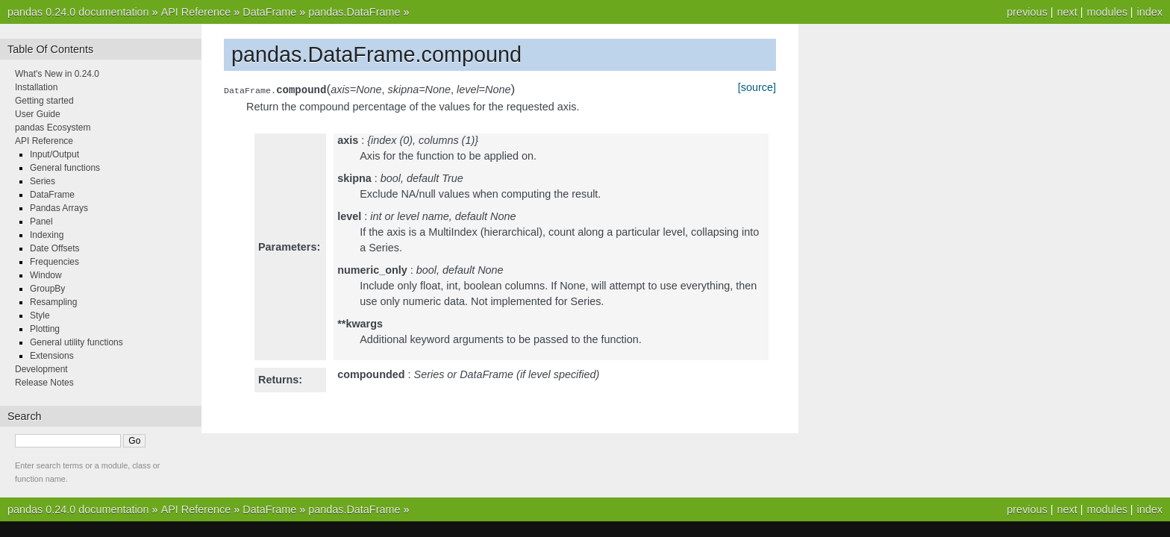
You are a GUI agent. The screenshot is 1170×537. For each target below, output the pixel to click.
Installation (36, 87)
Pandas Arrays (59, 208)
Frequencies (54, 262)
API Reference (196, 12)
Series (42, 181)
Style (40, 315)
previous (1027, 12)
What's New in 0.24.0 (57, 74)
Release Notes (44, 382)
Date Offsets (54, 248)
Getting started (44, 100)
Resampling (53, 302)
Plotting (45, 329)
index (1150, 12)
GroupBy (47, 288)
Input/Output (54, 154)
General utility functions (76, 342)
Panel (41, 221)
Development (41, 369)
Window (46, 275)
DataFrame (269, 12)
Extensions (52, 356)
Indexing (46, 235)
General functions (65, 168)
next (1067, 12)
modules (1106, 12)
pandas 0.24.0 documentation (78, 12)
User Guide (37, 114)
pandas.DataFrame (354, 12)
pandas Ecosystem (52, 127)
